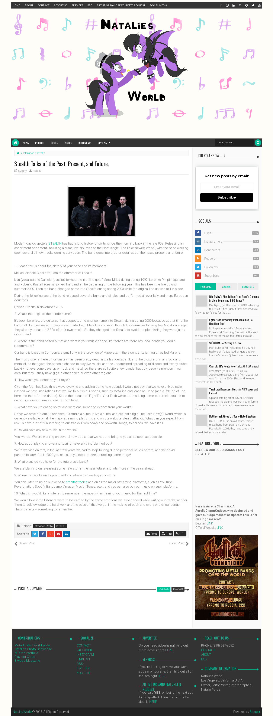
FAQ (89, 5)
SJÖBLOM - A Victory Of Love (225, 343)
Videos (68, 143)
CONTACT (43, 5)
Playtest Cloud (25, 657)
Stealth (60, 526)
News (26, 143)
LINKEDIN (83, 659)
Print (167, 534)
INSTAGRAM (85, 655)
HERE (169, 650)
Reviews (102, 143)
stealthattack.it (76, 482)
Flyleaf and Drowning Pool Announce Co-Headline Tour (231, 321)
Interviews (84, 143)
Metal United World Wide (32, 645)
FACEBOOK (84, 650)
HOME (16, 5)
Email (152, 534)
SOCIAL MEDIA (158, 5)
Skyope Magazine (27, 661)
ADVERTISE (60, 5)
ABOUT (29, 5)
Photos (39, 143)
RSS (80, 664)
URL (180, 534)
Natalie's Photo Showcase (33, 649)
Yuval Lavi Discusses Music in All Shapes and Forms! (233, 391)
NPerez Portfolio (26, 653)
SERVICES (77, 5)
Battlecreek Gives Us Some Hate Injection (232, 416)
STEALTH (54, 243)
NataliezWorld (22, 711)
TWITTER (83, 668)
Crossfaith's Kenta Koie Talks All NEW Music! (233, 366)
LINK (210, 523)
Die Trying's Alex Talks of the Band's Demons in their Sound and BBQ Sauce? (234, 298)
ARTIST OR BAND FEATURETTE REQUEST (121, 5)
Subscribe (227, 197)
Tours (54, 143)
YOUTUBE (84, 673)
